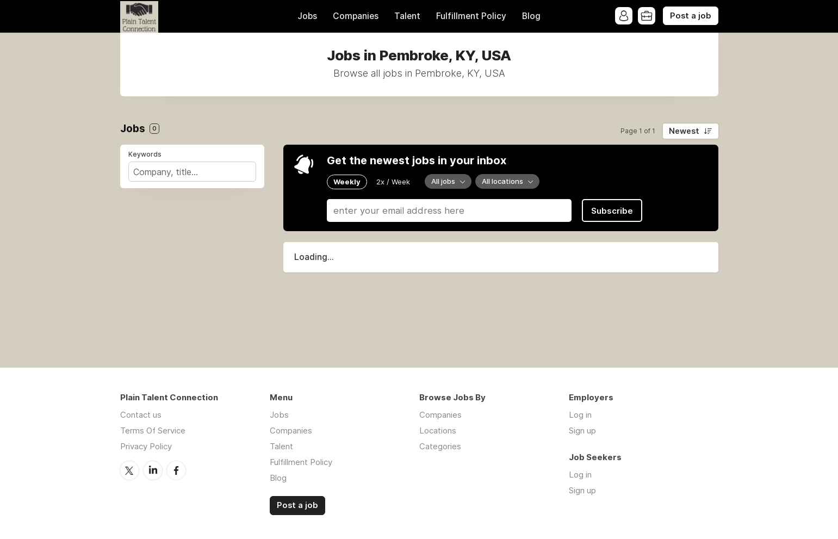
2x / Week (393, 181)
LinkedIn (153, 470)
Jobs (307, 16)
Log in (580, 415)
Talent (407, 16)
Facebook (176, 470)
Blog (531, 16)
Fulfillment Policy (471, 16)
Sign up (582, 430)
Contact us (141, 415)
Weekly (347, 181)
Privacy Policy (146, 446)
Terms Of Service (152, 430)
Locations (437, 430)
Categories (440, 446)
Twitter (129, 470)
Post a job (690, 16)
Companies (355, 16)
